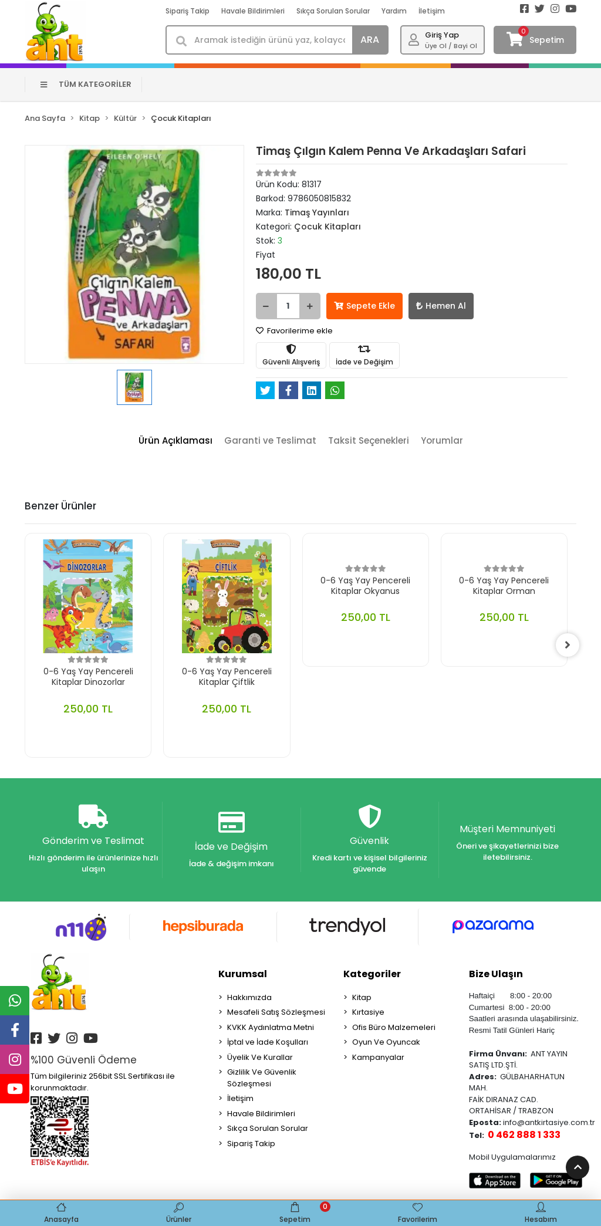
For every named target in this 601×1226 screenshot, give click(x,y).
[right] (567, 645)
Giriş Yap (442, 34)
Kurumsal (242, 974)
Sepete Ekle (364, 306)
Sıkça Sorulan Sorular (333, 11)
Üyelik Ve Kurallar (260, 1057)
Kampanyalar (378, 1057)
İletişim (431, 11)
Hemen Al (441, 306)
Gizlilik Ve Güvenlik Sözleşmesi (261, 1077)
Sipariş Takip (188, 11)
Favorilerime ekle (294, 330)
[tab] (175, 441)
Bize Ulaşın (496, 974)
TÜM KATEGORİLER (85, 84)
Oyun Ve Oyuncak (386, 1042)
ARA (369, 39)
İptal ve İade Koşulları (267, 1042)
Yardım (394, 11)
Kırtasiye (368, 1012)
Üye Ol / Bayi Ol (451, 45)
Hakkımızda (249, 997)
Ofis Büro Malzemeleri (393, 1027)
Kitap (362, 997)
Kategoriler (372, 974)
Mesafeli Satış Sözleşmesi (276, 1012)
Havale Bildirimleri (253, 11)
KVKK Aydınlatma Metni (270, 1027)
